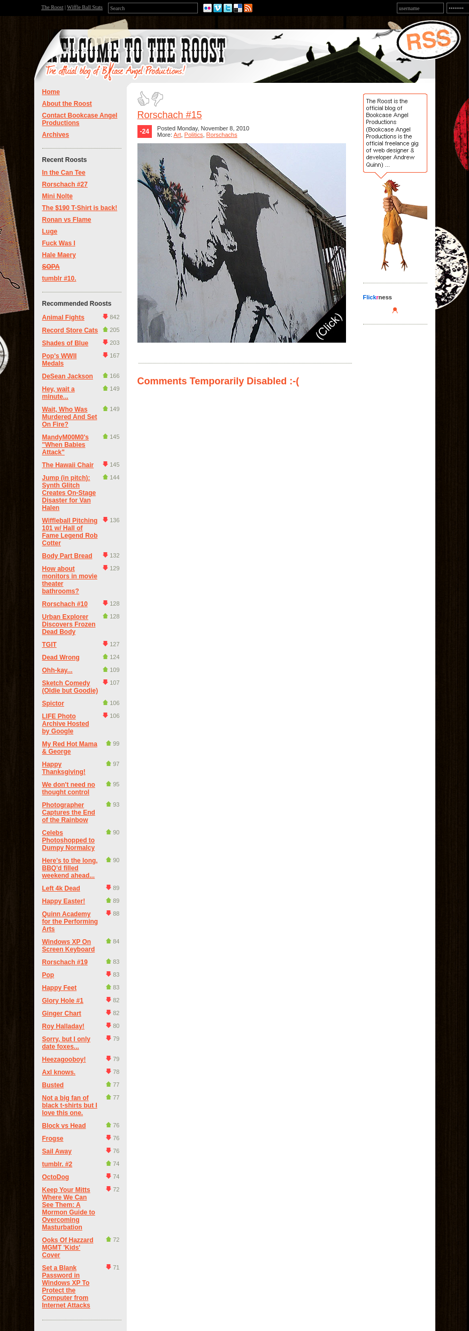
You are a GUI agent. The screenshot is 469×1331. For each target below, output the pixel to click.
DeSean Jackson (67, 376)
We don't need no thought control (68, 788)
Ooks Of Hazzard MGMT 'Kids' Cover (68, 1247)
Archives (56, 134)
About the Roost (67, 103)
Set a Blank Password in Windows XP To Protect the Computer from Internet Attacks (66, 1286)
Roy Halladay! (63, 1026)
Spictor (53, 703)
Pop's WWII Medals (59, 359)
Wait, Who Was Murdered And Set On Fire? (69, 417)
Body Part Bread (67, 556)
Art (177, 134)
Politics (193, 134)
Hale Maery (59, 255)
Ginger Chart (61, 1013)
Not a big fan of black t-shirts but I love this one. (69, 1105)
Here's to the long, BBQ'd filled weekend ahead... (70, 868)
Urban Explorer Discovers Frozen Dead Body (69, 624)
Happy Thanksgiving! (64, 768)
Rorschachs (221, 134)
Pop (48, 975)
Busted (53, 1085)
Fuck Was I (58, 243)
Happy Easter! (64, 901)
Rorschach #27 (65, 184)
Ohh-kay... (57, 670)
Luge (50, 231)
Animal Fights (63, 317)
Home (51, 92)
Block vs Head (64, 1125)
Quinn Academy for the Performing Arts (70, 921)
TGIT (49, 644)
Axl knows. (59, 1072)
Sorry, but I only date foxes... (66, 1042)
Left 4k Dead (61, 888)
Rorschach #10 (65, 604)
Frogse (53, 1138)
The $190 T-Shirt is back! (80, 208)
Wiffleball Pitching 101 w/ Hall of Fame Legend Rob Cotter (70, 532)
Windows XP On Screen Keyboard (68, 945)
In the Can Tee (64, 172)
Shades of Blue (65, 343)
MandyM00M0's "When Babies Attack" (65, 445)
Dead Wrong (61, 657)
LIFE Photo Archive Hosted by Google (65, 724)
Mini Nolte (57, 196)
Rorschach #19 (65, 962)
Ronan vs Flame (66, 219)
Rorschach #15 (169, 115)
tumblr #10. (59, 278)
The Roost (52, 7)
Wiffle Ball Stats (85, 7)
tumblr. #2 (57, 1164)
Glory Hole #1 (62, 1000)
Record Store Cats (70, 330)
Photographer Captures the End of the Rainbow (68, 812)
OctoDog (56, 1177)
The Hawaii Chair (68, 465)
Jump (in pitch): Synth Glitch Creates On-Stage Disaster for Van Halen (69, 493)
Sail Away (57, 1151)
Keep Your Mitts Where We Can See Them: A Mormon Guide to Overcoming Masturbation (68, 1208)
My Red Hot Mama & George (69, 747)
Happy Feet (59, 988)
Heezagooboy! (64, 1059)
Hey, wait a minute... (58, 392)
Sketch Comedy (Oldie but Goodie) (70, 686)
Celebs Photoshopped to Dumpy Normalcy (68, 840)
